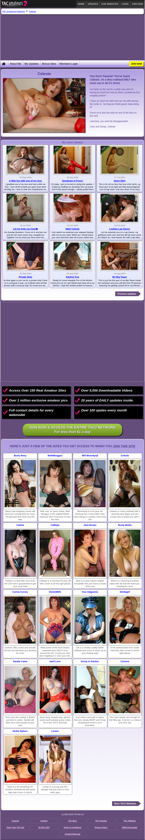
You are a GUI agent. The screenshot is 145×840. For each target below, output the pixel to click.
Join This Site (124, 446)
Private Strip (25, 277)
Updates (93, 4)
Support (15, 821)
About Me (15, 63)
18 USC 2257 (44, 827)
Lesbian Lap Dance (119, 229)
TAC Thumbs (101, 821)
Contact (43, 821)
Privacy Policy (101, 827)
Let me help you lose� (25, 229)
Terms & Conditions (72, 827)
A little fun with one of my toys (25, 181)
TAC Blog (72, 821)
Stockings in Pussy (72, 181)
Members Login (69, 63)
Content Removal (72, 834)
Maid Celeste (72, 229)
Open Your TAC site (15, 827)
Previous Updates (126, 294)
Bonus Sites (49, 63)
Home (81, 4)
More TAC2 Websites (125, 803)
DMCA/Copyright (129, 827)
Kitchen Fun (72, 277)
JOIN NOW (137, 4)
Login (125, 4)
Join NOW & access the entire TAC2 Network (72, 429)
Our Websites (109, 4)
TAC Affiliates (129, 821)
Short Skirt (120, 181)
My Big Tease (119, 277)
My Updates (32, 63)
